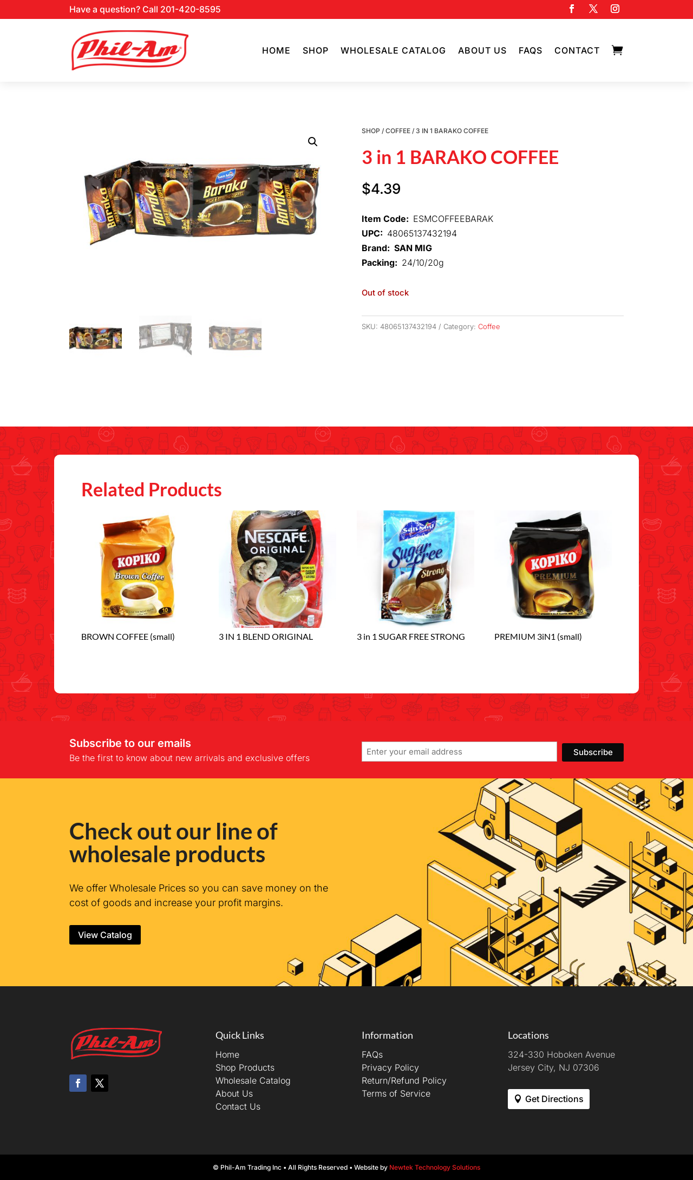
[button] (313, 142)
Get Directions (554, 1098)
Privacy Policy (390, 1067)
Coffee (397, 131)
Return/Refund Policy (404, 1080)
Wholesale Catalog (393, 50)
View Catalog (105, 934)
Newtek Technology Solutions (434, 1167)
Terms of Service (396, 1093)
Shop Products (244, 1067)
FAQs (530, 50)
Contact (577, 50)
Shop (316, 50)
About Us (482, 50)
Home (276, 50)
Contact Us (237, 1106)
